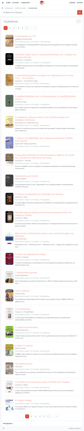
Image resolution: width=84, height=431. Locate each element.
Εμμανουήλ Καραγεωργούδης (25, 144)
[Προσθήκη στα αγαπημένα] (78, 21)
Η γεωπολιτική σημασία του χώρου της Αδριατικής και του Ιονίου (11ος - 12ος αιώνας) (44, 76)
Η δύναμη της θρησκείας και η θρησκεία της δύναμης (39, 194)
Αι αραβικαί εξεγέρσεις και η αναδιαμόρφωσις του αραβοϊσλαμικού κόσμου (45, 97)
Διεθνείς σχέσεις (20, 8)
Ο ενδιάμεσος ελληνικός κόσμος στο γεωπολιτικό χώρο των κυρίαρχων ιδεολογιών (42, 118)
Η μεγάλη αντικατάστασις (26, 327)
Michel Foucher (20, 348)
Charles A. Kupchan (22, 257)
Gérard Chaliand (20, 179)
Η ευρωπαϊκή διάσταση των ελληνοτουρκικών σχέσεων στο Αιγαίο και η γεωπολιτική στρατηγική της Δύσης (44, 156)
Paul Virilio (18, 367)
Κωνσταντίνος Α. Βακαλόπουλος (26, 123)
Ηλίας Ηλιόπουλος (21, 330)
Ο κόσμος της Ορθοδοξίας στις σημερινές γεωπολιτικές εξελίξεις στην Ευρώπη (44, 139)
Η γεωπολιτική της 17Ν (25, 36)
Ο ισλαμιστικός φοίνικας (26, 272)
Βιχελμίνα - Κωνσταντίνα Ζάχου (26, 81)
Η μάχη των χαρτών (24, 345)
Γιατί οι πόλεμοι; (22, 290)
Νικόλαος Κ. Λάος (21, 197)
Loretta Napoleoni (21, 275)
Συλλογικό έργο (21, 239)
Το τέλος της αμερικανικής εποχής (30, 254)
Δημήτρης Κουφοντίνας (23, 39)
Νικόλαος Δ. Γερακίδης (23, 60)
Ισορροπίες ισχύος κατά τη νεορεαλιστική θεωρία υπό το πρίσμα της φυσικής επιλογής (45, 55)
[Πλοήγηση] (2, 2)
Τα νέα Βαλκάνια (22, 309)
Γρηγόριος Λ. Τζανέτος (23, 160)
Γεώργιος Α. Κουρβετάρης (24, 312)
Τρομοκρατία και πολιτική (26, 176)
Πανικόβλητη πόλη (23, 363)
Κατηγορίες (9, 8)
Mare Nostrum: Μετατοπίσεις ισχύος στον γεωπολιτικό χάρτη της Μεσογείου (44, 234)
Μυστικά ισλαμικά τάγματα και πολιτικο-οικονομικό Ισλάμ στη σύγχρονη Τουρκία (43, 213)
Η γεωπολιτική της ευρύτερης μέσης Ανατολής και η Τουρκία (42, 382)
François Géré (20, 294)
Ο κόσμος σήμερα (23, 400)
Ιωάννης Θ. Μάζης (21, 218)
